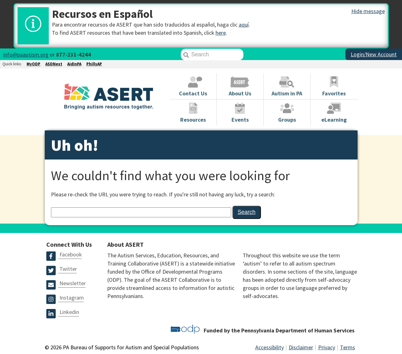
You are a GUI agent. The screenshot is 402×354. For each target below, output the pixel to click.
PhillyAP (94, 64)
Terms (347, 347)
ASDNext (53, 64)
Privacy (326, 347)
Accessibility (269, 347)
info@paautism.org (25, 54)
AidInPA (74, 64)
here (221, 32)
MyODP (33, 64)
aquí (244, 24)
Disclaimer (301, 347)
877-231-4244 (73, 54)
